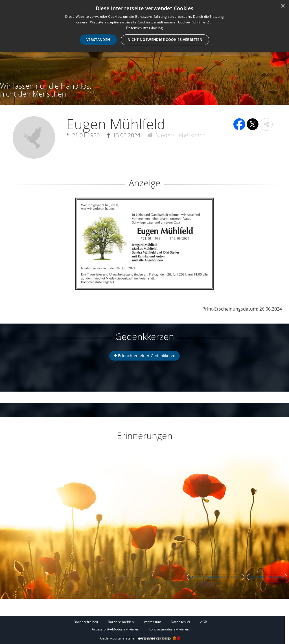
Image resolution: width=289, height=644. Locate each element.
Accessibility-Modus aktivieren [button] (115, 629)
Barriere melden (121, 621)
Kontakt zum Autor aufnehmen (215, 577)
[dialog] (144, 26)
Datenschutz (181, 621)
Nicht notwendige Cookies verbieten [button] (165, 39)
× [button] (283, 6)
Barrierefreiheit (86, 621)
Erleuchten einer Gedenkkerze (144, 355)
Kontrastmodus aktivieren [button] (169, 629)
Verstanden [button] (98, 39)
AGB (203, 621)
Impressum (152, 621)
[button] (266, 124)
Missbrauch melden (267, 577)
